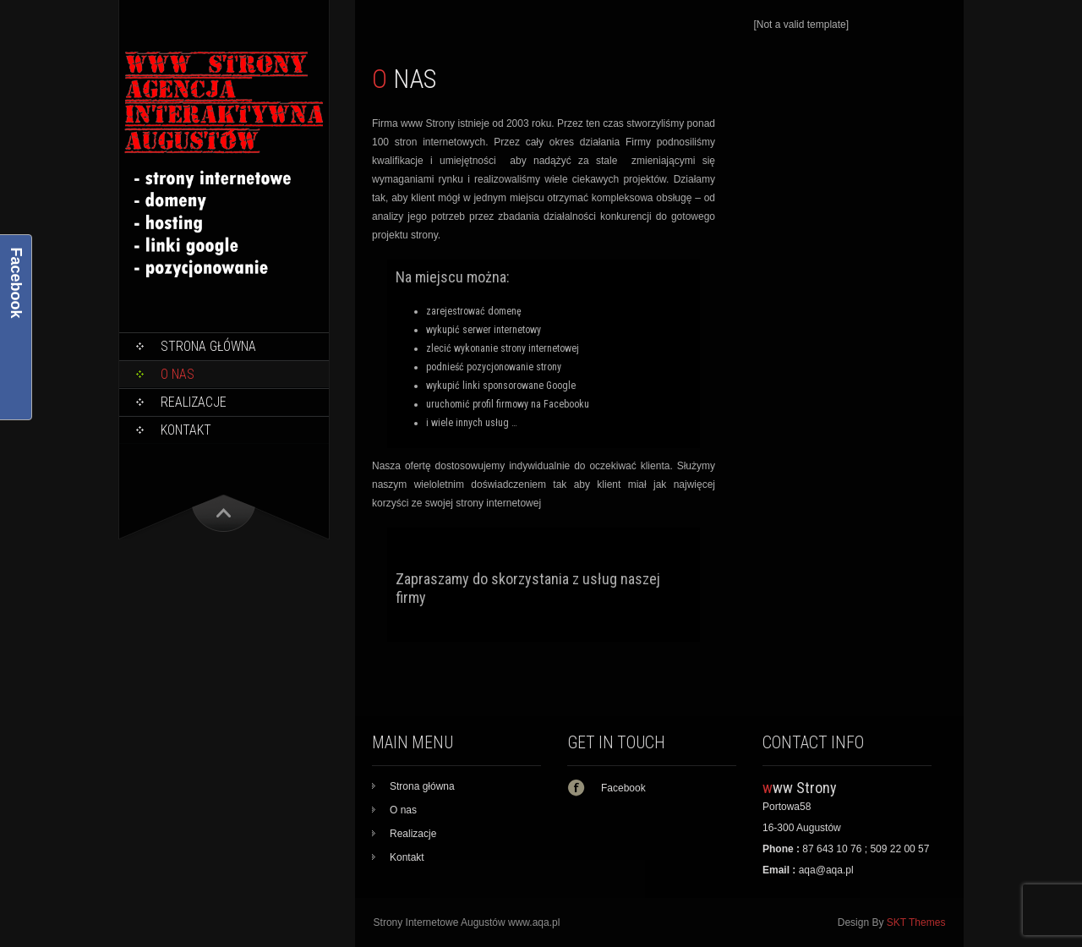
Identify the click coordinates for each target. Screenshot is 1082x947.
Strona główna (208, 346)
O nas (177, 374)
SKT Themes (916, 922)
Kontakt (186, 430)
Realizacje (194, 402)
